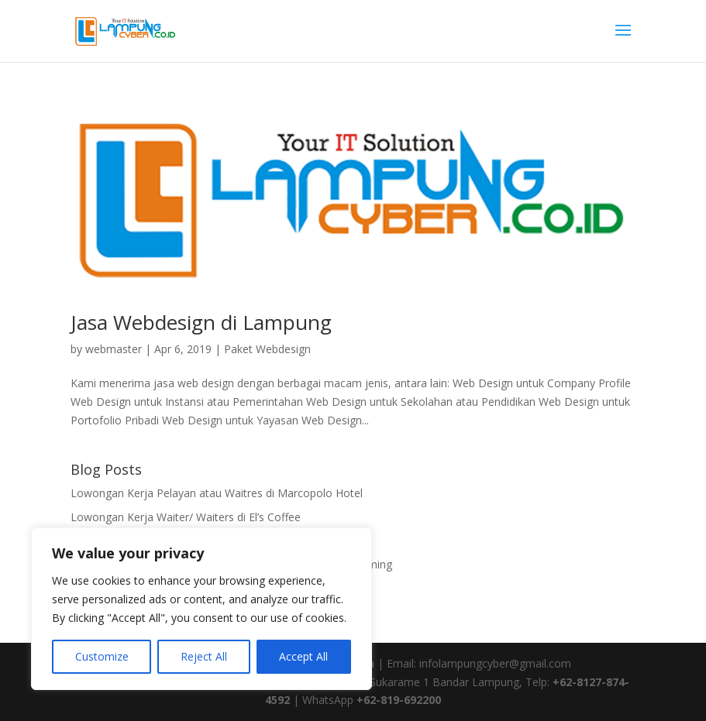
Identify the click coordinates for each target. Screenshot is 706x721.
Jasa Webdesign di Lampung (201, 322)
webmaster (113, 349)
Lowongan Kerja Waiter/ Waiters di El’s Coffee (186, 517)
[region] (201, 608)
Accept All (303, 656)
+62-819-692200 (398, 699)
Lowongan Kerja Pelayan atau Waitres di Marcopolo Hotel (217, 493)
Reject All (204, 656)
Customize (102, 656)
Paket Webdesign (267, 349)
